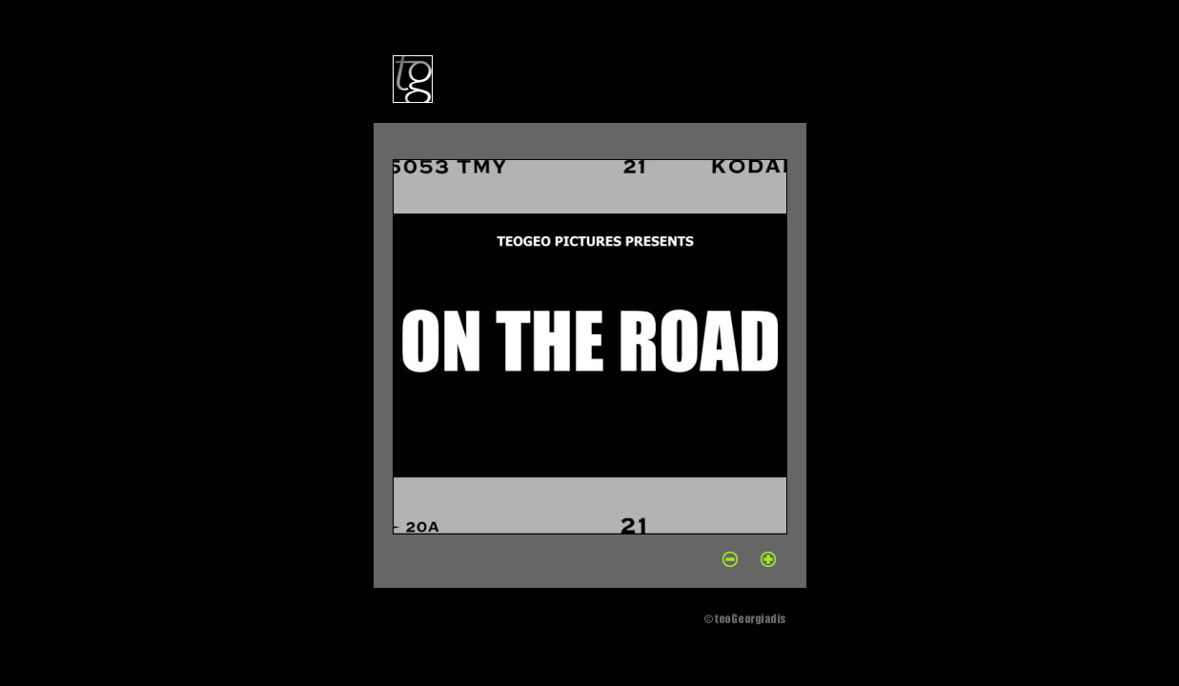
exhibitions (575, 78)
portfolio (504, 78)
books (638, 78)
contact (689, 78)
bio (457, 78)
